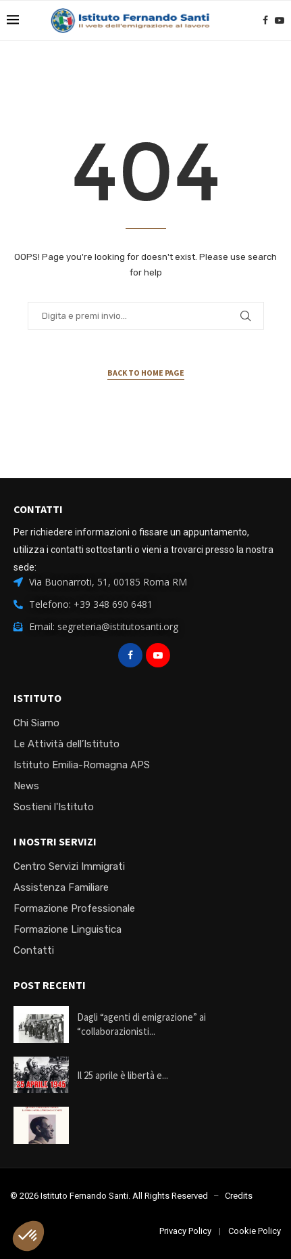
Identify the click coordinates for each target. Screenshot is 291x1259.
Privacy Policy (185, 1231)
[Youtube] (279, 20)
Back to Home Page (145, 373)
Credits (239, 1196)
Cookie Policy (254, 1231)
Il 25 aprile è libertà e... (122, 1075)
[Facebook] (265, 20)
